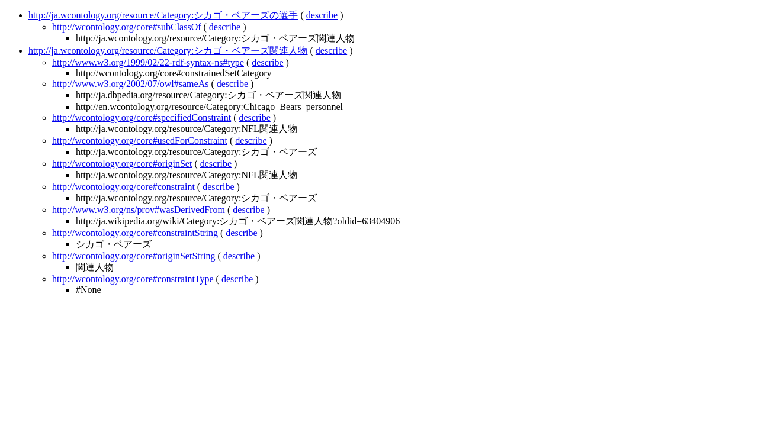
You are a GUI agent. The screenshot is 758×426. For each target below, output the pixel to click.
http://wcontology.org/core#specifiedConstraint (141, 117)
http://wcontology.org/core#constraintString (135, 233)
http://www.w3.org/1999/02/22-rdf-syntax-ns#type (148, 62)
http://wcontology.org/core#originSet (122, 164)
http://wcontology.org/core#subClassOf (126, 27)
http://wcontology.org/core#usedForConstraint (139, 140)
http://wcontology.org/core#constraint (123, 187)
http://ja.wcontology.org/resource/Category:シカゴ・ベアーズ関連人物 (168, 51)
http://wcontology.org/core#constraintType (133, 279)
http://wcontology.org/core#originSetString (134, 256)
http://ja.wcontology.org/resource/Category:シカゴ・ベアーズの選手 (163, 15)
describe (322, 15)
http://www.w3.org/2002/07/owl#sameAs (130, 84)
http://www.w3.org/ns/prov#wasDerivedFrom (138, 210)
